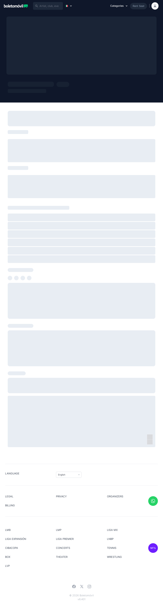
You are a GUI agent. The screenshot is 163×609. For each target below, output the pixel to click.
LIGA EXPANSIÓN (15, 538)
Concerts (63, 547)
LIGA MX (112, 530)
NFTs (153, 548)
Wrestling (114, 556)
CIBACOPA (11, 547)
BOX (7, 556)
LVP (7, 565)
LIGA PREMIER (65, 538)
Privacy (61, 496)
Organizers (115, 496)
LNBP (110, 538)
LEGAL (9, 496)
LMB (8, 530)
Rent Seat (138, 6)
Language (12, 473)
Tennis (111, 547)
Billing (10, 505)
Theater (62, 556)
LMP (58, 530)
